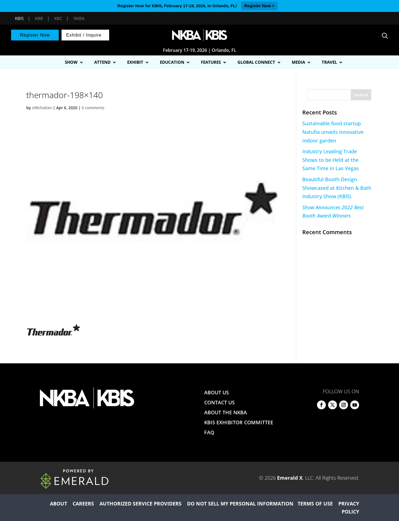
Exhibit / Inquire (83, 35)
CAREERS (83, 503)
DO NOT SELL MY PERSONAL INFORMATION (240, 503)
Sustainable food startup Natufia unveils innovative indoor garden (333, 132)
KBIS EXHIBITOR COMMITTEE (238, 422)
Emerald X (290, 477)
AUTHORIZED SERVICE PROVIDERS (140, 503)
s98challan (42, 107)
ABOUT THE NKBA (225, 412)
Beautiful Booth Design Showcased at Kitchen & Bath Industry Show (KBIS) (336, 188)
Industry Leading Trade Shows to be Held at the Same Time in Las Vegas (330, 160)
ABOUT (58, 503)
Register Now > (259, 5)
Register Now (35, 35)
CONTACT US (219, 402)
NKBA (78, 18)
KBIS (19, 18)
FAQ (209, 432)
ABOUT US (216, 392)
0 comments (93, 107)
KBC (58, 18)
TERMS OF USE (315, 503)
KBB (39, 18)
